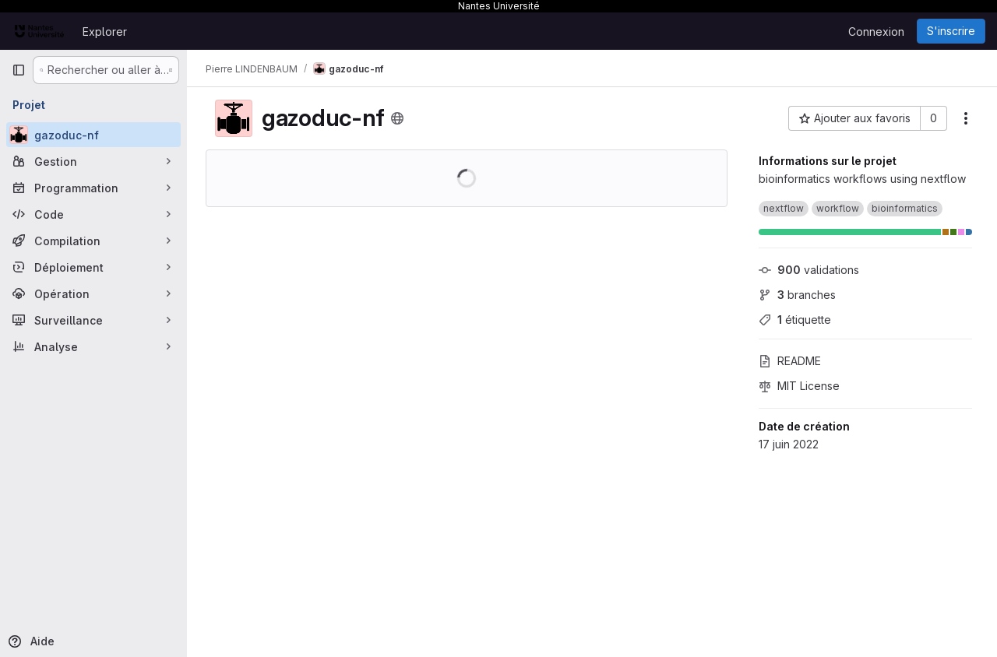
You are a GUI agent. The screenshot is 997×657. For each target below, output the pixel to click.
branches (797, 294)
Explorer (105, 31)
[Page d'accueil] (39, 31)
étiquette (795, 319)
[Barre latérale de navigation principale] (18, 70)
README (790, 360)
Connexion (876, 31)
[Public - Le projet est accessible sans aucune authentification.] (397, 118)
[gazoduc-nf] (93, 134)
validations (809, 269)
